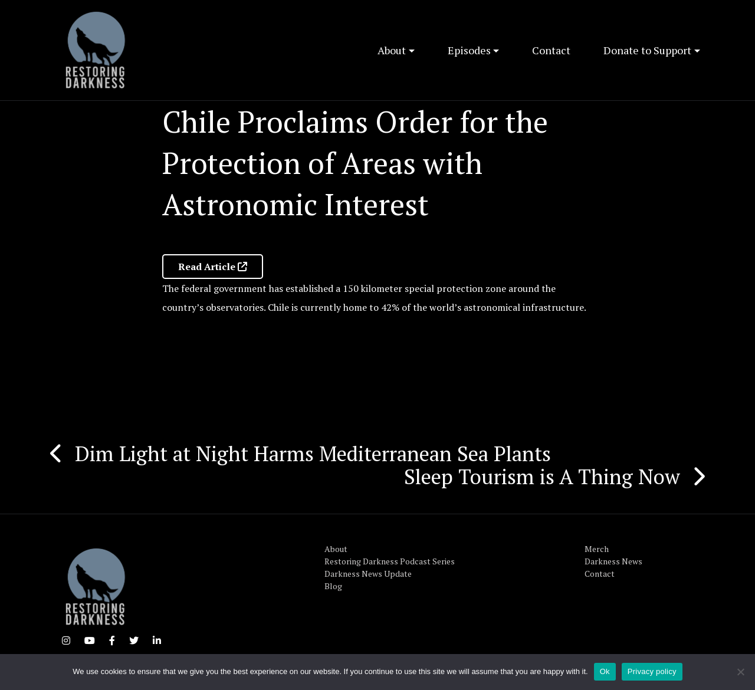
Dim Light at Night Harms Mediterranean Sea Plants (315, 453)
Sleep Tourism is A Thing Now (542, 476)
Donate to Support (647, 50)
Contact (551, 50)
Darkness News (613, 561)
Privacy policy (652, 671)
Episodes (469, 50)
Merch (597, 548)
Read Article (212, 266)
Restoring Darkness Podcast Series (389, 561)
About (392, 50)
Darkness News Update (368, 573)
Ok (605, 671)
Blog (333, 586)
